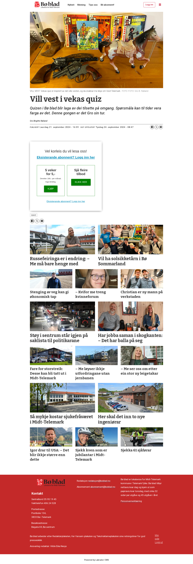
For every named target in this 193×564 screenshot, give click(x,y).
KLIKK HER (81, 182)
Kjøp (51, 188)
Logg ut (159, 542)
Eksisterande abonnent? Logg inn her (66, 157)
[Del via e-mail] (161, 127)
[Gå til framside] (47, 4)
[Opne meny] (160, 5)
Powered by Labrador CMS (96, 560)
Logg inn (149, 5)
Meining (81, 4)
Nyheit (71, 4)
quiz (33, 215)
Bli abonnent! (107, 4)
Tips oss (93, 4)
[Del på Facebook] (152, 127)
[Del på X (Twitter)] (156, 127)
